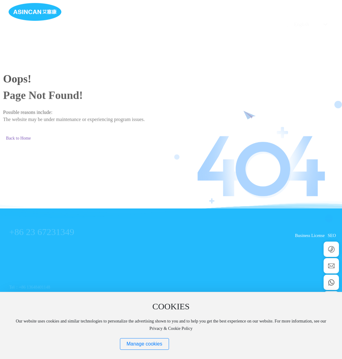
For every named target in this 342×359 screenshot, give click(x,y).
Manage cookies (144, 343)
